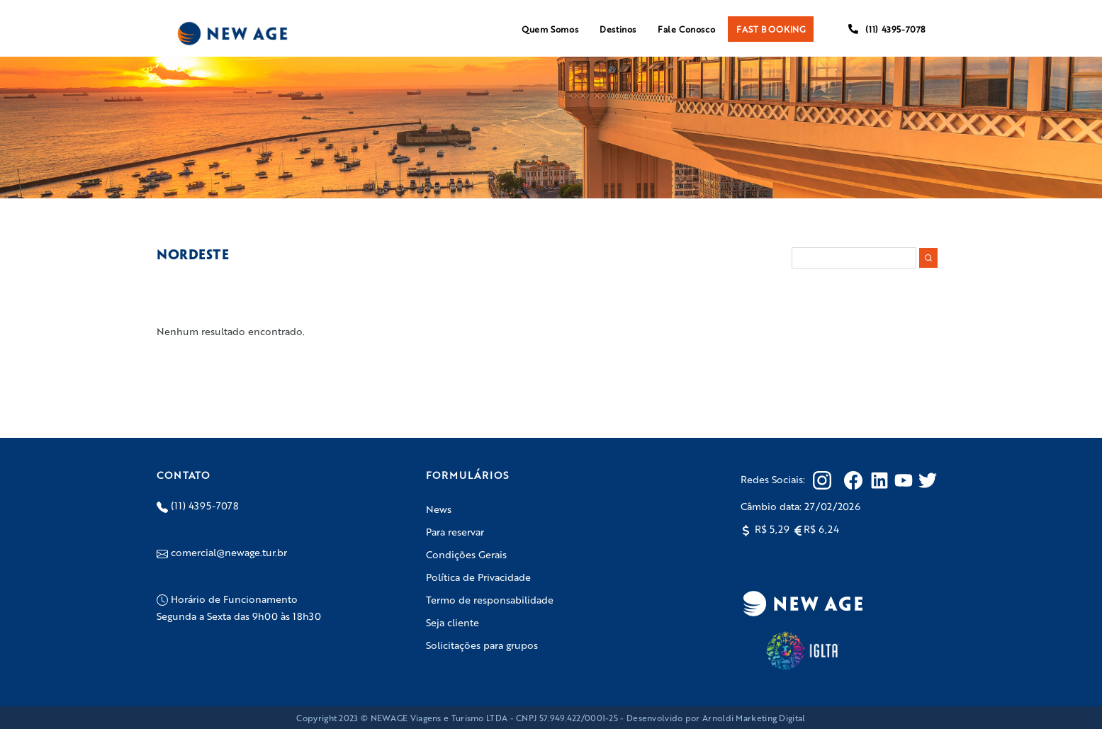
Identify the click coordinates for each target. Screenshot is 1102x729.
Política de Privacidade (478, 576)
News (438, 508)
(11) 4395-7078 (887, 29)
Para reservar (455, 531)
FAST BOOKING (770, 29)
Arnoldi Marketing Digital (754, 717)
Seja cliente (452, 622)
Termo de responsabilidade (489, 599)
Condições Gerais (466, 554)
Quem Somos (550, 29)
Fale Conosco (686, 29)
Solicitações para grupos (482, 644)
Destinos (618, 29)
